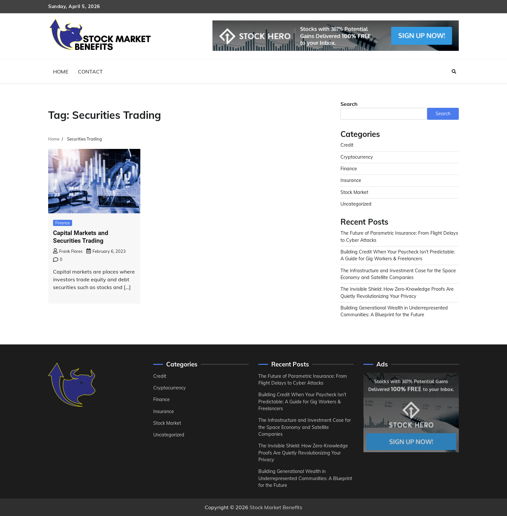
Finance (62, 222)
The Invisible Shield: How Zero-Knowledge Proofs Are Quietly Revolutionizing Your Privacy (303, 453)
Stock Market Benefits (276, 507)
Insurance (350, 180)
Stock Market (354, 192)
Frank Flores (67, 251)
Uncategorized (356, 204)
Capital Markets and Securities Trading (80, 237)
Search (349, 104)
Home (60, 71)
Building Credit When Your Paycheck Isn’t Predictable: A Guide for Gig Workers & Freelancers (302, 401)
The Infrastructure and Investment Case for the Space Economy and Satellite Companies (304, 427)
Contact (90, 71)
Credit (346, 145)
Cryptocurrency (356, 157)
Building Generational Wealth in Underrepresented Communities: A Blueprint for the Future (305, 478)
